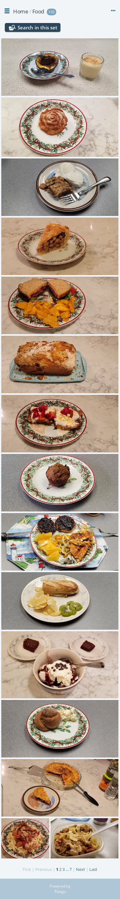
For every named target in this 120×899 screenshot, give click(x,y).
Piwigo (60, 891)
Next (80, 869)
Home (20, 11)
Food (38, 11)
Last (93, 869)
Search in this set (37, 27)
